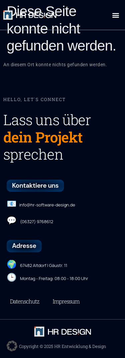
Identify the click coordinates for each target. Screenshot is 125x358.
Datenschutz (24, 301)
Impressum (66, 301)
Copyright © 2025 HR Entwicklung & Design (62, 346)
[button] (115, 14)
